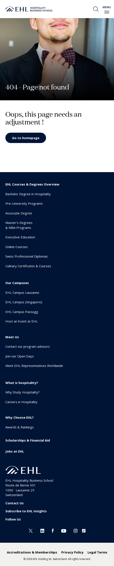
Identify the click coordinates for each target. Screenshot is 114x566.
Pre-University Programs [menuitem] (24, 203)
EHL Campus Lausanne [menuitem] (22, 292)
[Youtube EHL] (63, 530)
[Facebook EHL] (53, 530)
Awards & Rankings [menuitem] (19, 427)
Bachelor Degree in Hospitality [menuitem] (28, 194)
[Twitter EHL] (30, 530)
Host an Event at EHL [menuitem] (21, 321)
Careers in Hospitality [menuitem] (21, 402)
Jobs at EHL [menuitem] (14, 451)
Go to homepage (25, 138)
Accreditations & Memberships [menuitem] (32, 552)
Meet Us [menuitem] (12, 337)
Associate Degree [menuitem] (18, 213)
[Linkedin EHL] (42, 530)
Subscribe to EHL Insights (26, 511)
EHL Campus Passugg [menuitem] (21, 312)
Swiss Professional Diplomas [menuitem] (26, 256)
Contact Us (14, 503)
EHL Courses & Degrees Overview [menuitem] (32, 184)
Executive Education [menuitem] (20, 237)
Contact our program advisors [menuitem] (27, 346)
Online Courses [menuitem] (16, 247)
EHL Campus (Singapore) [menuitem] (23, 302)
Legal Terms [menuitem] (97, 552)
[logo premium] (29, 9)
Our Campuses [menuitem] (17, 283)
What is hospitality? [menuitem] (21, 382)
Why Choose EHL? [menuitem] (19, 417)
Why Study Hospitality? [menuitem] (22, 392)
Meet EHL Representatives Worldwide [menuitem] (34, 365)
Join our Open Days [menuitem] (19, 356)
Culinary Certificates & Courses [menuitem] (28, 266)
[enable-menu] (106, 12)
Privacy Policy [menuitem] (72, 552)
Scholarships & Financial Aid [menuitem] (27, 440)
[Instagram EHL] (76, 530)
